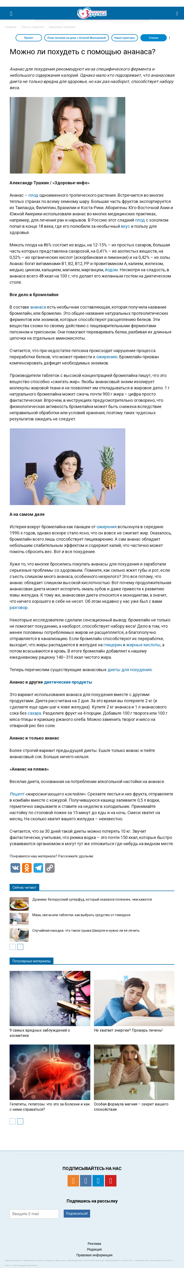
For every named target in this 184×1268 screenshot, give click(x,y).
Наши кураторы (125, 37)
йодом (111, 269)
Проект (28, 37)
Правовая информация (94, 1255)
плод (33, 195)
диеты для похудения (130, 669)
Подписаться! (77, 1213)
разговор (19, 607)
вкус (125, 226)
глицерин (113, 644)
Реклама (94, 1244)
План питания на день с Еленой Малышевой (76, 37)
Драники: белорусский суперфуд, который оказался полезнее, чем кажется (92, 899)
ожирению (106, 356)
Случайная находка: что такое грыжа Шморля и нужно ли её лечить (86, 930)
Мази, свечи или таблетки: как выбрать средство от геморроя (81, 915)
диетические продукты (68, 682)
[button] (177, 13)
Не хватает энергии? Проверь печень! (128, 1030)
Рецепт (17, 793)
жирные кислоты (143, 644)
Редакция (94, 1249)
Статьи (153, 37)
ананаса (38, 307)
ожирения (107, 526)
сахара (34, 713)
